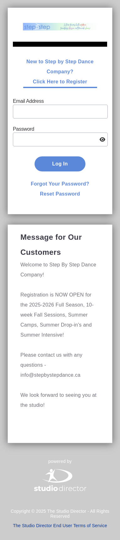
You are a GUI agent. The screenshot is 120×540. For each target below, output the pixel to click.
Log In (60, 163)
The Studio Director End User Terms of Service (60, 525)
